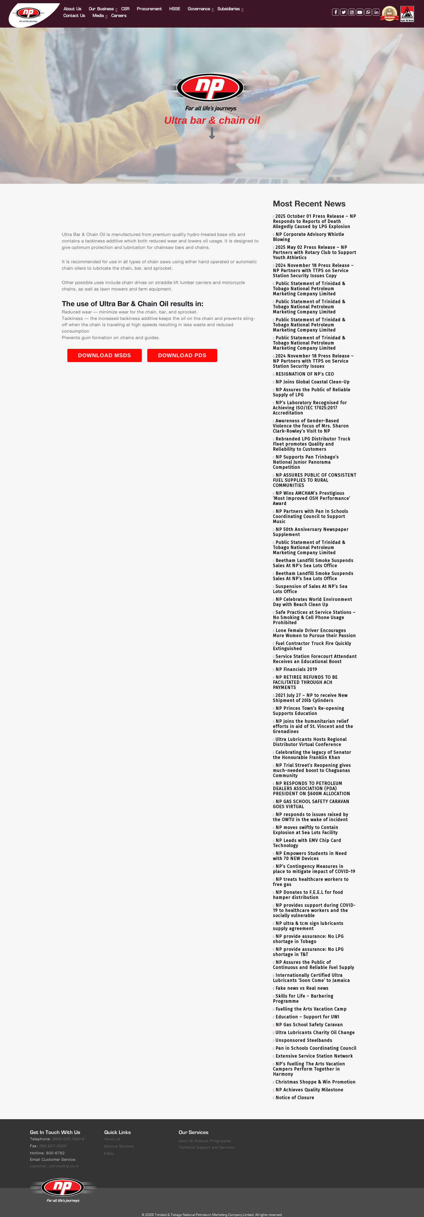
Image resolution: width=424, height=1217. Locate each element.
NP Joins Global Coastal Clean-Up (313, 375)
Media (98, 13)
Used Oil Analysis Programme (205, 1135)
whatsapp (367, 8)
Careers (119, 13)
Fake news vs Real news (302, 982)
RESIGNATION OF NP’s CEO (305, 367)
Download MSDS (180, 349)
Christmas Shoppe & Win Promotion (316, 1075)
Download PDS (258, 349)
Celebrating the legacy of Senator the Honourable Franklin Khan (312, 749)
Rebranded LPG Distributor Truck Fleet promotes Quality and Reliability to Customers (311, 438)
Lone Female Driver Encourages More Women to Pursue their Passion (314, 627)
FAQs (109, 1147)
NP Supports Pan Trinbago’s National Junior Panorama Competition (306, 456)
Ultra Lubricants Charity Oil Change (315, 1026)
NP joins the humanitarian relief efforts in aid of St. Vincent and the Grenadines (313, 720)
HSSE (175, 6)
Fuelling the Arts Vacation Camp (311, 1002)
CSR (126, 6)
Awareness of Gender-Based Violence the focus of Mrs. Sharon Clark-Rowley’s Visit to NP (311, 419)
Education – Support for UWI (307, 1010)
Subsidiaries (229, 6)
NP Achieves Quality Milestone (309, 1083)
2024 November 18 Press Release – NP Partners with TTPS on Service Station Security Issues (313, 355)
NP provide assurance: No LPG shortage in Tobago (308, 933)
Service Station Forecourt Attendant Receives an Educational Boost (315, 653)
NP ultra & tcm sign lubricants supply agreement (308, 920)
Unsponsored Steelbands (304, 1034)
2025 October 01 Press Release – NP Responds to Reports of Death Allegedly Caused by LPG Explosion (314, 215)
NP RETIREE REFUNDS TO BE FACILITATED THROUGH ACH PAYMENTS (305, 676)
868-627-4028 (53, 1140)
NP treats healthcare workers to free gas (311, 876)
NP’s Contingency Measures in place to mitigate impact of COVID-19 (314, 863)
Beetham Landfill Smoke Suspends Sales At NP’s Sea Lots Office (313, 557)
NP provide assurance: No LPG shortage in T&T (308, 946)
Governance (199, 6)
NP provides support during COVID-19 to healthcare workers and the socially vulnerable (314, 904)
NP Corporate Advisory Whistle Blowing (308, 231)
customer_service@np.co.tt (54, 1160)
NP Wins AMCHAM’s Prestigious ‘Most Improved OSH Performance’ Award (311, 492)
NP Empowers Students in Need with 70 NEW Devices (310, 850)
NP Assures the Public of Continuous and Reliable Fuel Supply (313, 959)
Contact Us (75, 13)
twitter (342, 8)
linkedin (375, 8)
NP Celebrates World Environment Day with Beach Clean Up (312, 596)
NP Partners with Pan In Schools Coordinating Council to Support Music (310, 510)
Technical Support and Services (207, 1141)
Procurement (150, 6)
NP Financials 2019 (296, 663)
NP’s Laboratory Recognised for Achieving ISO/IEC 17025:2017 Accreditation (310, 401)
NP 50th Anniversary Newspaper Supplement (311, 526)
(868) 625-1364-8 (68, 1133)
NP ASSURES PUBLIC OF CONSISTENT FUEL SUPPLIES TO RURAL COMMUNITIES (314, 474)
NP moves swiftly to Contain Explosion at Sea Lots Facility (305, 824)
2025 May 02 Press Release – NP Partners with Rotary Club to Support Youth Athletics (314, 246)
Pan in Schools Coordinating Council (316, 1042)
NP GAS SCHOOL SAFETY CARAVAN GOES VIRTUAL (311, 798)
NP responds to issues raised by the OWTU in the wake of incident (310, 811)
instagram (351, 8)
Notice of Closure (295, 1091)
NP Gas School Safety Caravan (309, 1018)
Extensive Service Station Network (314, 1049)
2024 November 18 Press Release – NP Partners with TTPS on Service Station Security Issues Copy (313, 264)
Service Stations (119, 1140)
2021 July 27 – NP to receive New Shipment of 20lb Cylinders (310, 692)
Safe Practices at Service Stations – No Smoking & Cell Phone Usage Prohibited (314, 611)
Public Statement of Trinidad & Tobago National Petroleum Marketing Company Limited (309, 282)
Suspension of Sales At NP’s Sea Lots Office (310, 583)
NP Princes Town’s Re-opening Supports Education (308, 705)
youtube (359, 8)
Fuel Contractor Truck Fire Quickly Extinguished (312, 640)
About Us (73, 6)
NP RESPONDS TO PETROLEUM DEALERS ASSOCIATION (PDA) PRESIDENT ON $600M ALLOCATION (311, 782)
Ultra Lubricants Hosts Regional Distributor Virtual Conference (310, 736)
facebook (334, 8)
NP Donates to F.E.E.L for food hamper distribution (308, 889)
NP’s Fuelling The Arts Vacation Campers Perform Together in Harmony (309, 1063)
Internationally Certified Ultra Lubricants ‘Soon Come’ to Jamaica (311, 972)
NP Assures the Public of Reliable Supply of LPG (311, 386)
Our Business (102, 6)
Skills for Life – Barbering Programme (303, 992)
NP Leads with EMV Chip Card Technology (307, 837)
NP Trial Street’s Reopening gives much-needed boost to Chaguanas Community (312, 764)
